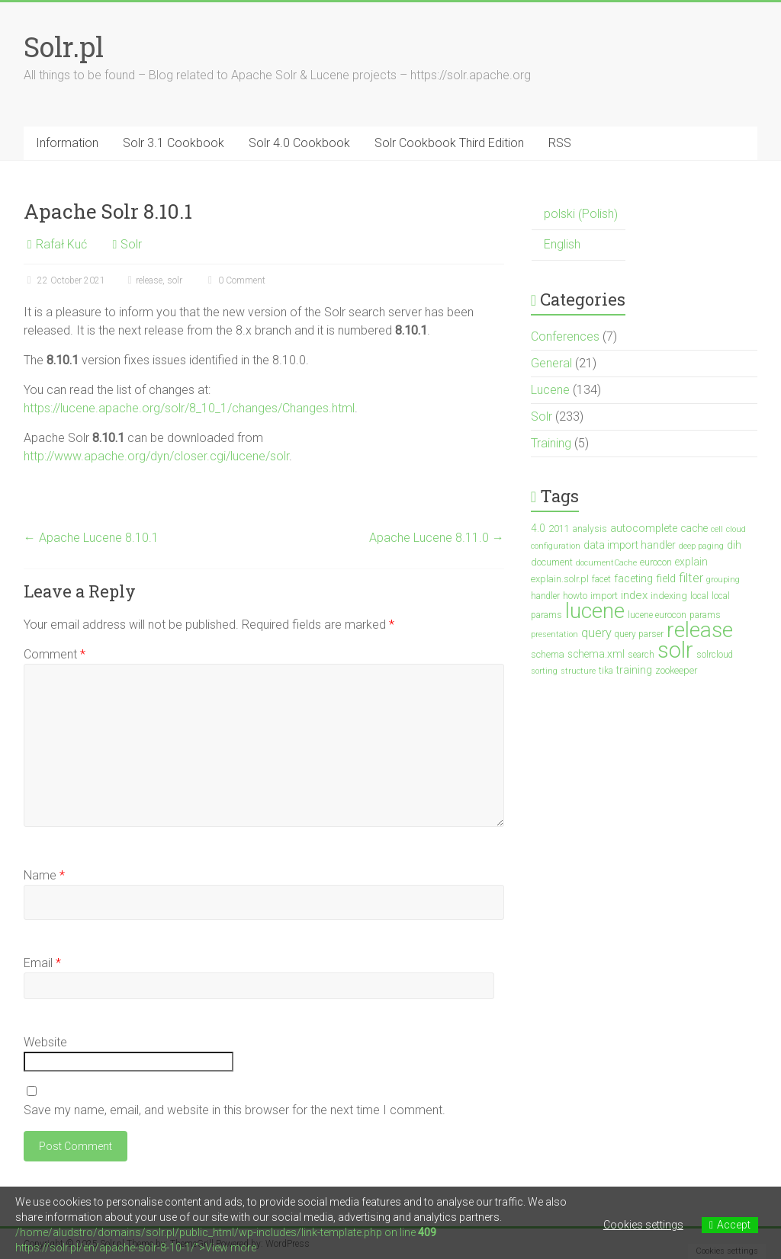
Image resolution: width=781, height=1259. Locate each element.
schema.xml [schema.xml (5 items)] (596, 654)
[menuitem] (578, 214)
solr (174, 280)
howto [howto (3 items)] (575, 596)
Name (44, 875)
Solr (131, 244)
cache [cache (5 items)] (694, 528)
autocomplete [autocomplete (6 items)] (643, 528)
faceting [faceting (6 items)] (633, 578)
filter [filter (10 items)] (691, 578)
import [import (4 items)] (604, 595)
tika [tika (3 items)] (606, 670)
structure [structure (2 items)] (578, 671)
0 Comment (234, 280)
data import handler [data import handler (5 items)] (629, 545)
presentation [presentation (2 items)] (554, 634)
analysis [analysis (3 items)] (590, 529)
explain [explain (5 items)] (691, 562)
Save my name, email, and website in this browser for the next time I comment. (234, 1110)
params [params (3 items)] (705, 615)
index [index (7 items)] (634, 595)
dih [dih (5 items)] (734, 545)
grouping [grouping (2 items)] (723, 580)
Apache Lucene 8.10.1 (91, 537)
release (149, 280)
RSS (559, 143)
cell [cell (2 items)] (717, 529)
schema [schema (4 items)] (547, 654)
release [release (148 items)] (700, 629)
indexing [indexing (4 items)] (669, 595)
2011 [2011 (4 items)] (559, 528)
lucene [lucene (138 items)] (595, 610)
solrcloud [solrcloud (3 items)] (714, 654)
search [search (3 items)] (641, 654)
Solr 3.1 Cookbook (173, 143)
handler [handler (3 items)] (545, 596)
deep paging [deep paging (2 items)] (701, 546)
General (551, 363)
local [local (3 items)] (699, 596)
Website (45, 1042)
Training (551, 443)
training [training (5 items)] (634, 670)
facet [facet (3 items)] (601, 579)
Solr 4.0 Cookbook (299, 143)
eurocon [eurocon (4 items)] (656, 562)
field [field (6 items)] (666, 578)
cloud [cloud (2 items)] (736, 529)
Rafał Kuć (61, 244)
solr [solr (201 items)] (675, 650)
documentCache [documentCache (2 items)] (606, 563)
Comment (54, 654)
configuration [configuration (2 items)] (555, 546)
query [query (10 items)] (596, 633)
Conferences (565, 336)
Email (42, 963)
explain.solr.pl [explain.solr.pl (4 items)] (560, 579)
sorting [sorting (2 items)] (544, 671)
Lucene (550, 390)
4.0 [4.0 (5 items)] (538, 528)
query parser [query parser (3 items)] (639, 634)
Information (67, 143)
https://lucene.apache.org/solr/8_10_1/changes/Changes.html (189, 408)
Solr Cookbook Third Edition (449, 143)
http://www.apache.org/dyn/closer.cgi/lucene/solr (156, 456)
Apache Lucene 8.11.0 (436, 537)
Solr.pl (64, 46)
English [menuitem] (562, 244)
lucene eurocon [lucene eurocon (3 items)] (657, 615)
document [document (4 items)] (552, 562)
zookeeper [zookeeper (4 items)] (676, 670)
